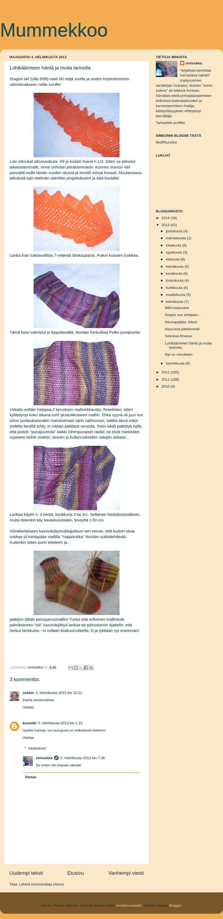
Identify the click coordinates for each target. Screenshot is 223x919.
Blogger (175, 905)
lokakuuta (174, 245)
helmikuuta (175, 302)
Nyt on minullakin (179, 354)
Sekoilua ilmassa (178, 336)
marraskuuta (176, 238)
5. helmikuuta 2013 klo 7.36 (82, 758)
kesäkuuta (174, 273)
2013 (166, 225)
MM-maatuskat (177, 308)
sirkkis (28, 693)
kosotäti (30, 723)
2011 (166, 379)
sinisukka (44, 758)
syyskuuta (174, 252)
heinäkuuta (175, 266)
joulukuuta (174, 231)
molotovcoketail (128, 905)
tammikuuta (176, 363)
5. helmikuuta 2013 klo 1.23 (60, 723)
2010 (166, 386)
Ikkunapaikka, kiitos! (181, 322)
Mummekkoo (54, 30)
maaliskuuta (176, 295)
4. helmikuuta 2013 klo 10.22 (59, 693)
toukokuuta (175, 280)
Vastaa (28, 707)
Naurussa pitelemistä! (182, 329)
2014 (166, 218)
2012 (166, 372)
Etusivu (75, 873)
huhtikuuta (175, 288)
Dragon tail (19, 79)
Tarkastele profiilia (170, 123)
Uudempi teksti (26, 873)
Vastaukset (37, 748)
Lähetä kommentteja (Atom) (41, 884)
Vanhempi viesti (126, 873)
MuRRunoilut (166, 142)
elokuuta (173, 259)
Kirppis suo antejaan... (183, 315)
